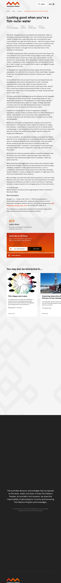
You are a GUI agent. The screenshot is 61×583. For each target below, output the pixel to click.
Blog (13, 11)
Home (8, 11)
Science (19, 11)
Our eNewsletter (19, 249)
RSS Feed (36, 249)
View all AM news (15, 255)
